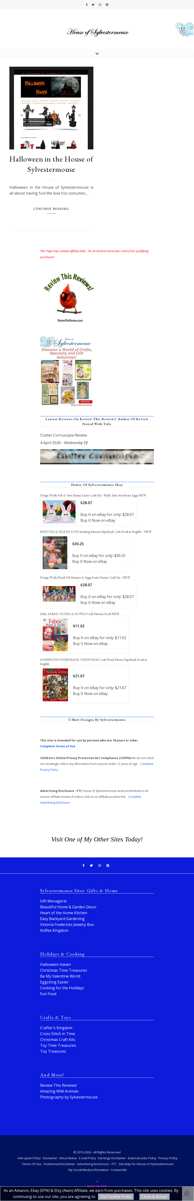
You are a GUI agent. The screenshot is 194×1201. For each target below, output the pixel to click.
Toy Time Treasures (58, 1045)
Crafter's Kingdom (56, 1027)
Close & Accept (154, 1196)
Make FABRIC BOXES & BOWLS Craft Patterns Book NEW (79, 614)
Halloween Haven (55, 964)
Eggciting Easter (54, 982)
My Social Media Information (88, 1170)
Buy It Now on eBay (97, 520)
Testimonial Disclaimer (59, 1164)
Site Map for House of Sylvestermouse (146, 1164)
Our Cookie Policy (115, 1196)
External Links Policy (142, 1158)
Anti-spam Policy (29, 1158)
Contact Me (119, 1170)
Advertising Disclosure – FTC (97, 1164)
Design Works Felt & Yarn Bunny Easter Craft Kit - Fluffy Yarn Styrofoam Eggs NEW (93, 495)
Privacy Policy (168, 1158)
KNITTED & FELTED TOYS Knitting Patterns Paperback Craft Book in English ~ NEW (96, 532)
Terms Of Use (31, 1164)
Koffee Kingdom (54, 930)
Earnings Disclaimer (112, 1158)
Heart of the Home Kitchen (63, 912)
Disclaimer (50, 1158)
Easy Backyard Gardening (62, 918)
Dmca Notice (68, 1158)
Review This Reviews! (58, 1085)
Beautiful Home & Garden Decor (68, 906)
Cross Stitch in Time (57, 1033)
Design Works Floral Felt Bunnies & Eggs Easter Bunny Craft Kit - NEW (85, 577)
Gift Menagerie (53, 901)
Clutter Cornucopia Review (63, 435)
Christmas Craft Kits (57, 1039)
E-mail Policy (87, 1158)
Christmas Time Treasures (63, 970)
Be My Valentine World (60, 976)
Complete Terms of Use (57, 746)
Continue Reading (51, 209)
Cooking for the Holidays (62, 987)
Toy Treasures (53, 1051)
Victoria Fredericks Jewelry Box (67, 924)
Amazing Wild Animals (59, 1091)
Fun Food (48, 993)
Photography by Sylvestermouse (69, 1097)
